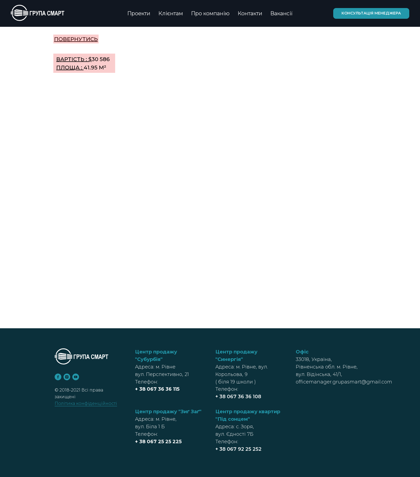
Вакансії (281, 13)
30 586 (83, 59)
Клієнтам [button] (170, 13)
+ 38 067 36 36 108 (238, 397)
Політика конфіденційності (86, 403)
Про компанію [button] (210, 13)
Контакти (250, 13)
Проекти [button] (138, 13)
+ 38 (141, 389)
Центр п (226, 412)
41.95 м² (81, 67)
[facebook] (58, 377)
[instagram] (66, 377)
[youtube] (75, 377)
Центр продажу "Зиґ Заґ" (168, 412)
